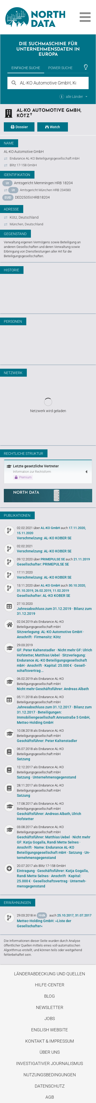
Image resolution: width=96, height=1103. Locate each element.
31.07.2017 (83, 915)
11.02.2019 (61, 590)
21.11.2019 (82, 559)
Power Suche (60, 68)
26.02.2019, (43, 590)
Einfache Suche (25, 68)
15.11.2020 (25, 533)
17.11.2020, (77, 528)
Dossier (19, 127)
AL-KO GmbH (51, 528)
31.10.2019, (25, 590)
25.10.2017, (65, 915)
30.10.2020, (77, 585)
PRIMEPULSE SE (53, 559)
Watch (52, 127)
